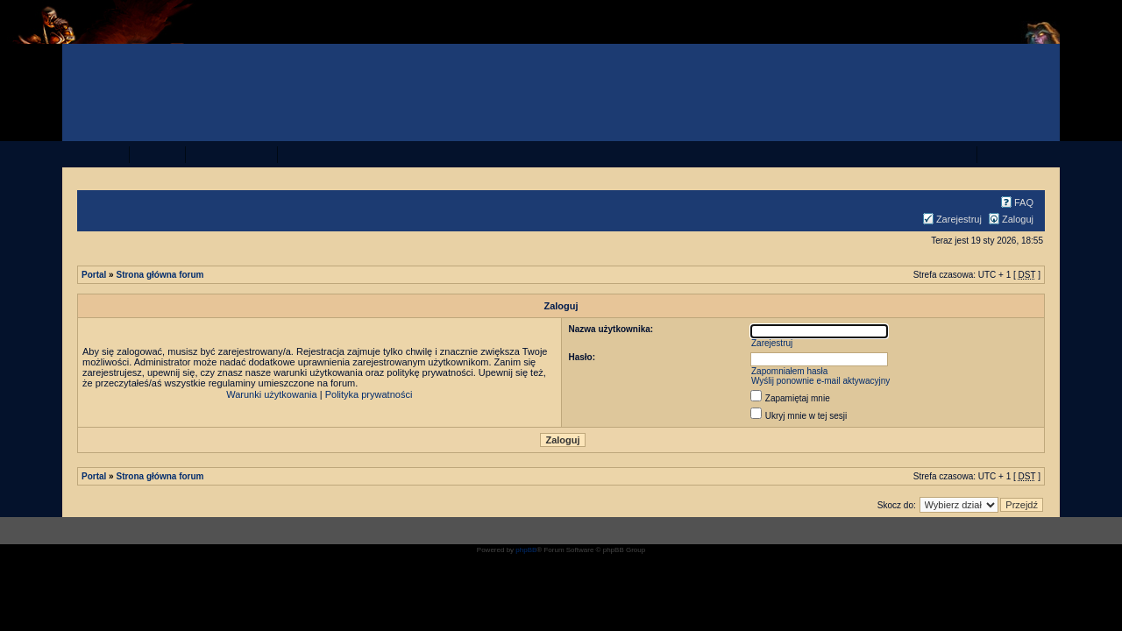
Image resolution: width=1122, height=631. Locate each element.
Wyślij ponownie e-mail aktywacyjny (820, 381)
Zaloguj (1008, 219)
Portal (94, 275)
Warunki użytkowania (271, 394)
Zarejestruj (950, 219)
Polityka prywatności (369, 394)
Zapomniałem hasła (789, 371)
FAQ (1015, 202)
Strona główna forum (159, 275)
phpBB (525, 550)
